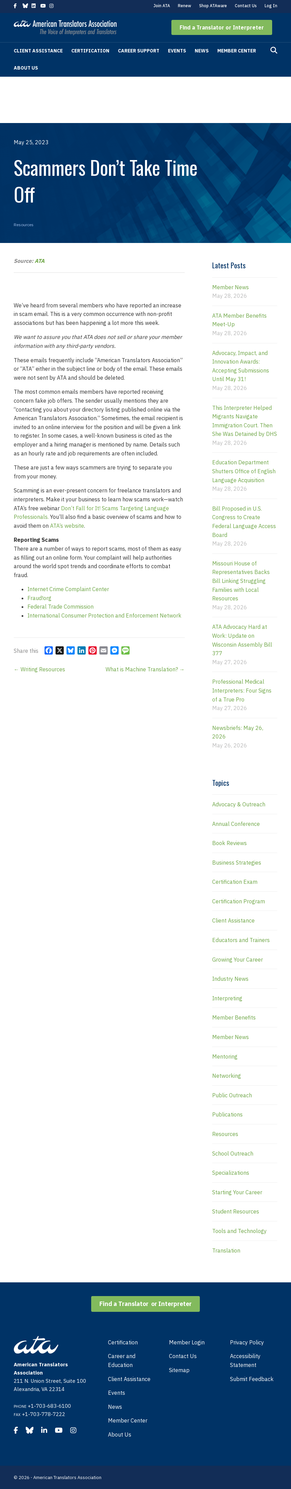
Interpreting (227, 998)
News (202, 51)
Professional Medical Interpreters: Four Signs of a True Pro (241, 690)
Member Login (187, 1342)
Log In (271, 5)
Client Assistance (38, 51)
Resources (24, 224)
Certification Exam (234, 881)
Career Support (138, 51)
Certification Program (238, 901)
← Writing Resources (39, 669)
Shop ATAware (213, 5)
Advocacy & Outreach (238, 804)
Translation (226, 1250)
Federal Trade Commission (60, 606)
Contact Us (246, 5)
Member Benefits (234, 1017)
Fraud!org (39, 598)
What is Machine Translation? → (145, 669)
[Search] (273, 50)
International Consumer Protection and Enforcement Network (104, 615)
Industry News (230, 978)
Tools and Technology (239, 1231)
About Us (26, 68)
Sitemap (179, 1370)
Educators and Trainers (241, 940)
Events (177, 51)
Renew (184, 5)
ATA (40, 260)
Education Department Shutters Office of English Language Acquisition (244, 471)
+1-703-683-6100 (49, 1406)
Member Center (236, 51)
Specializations (230, 1172)
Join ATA (162, 5)
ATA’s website (67, 525)
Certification (90, 51)
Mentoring (225, 1056)
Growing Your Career (237, 959)
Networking (226, 1075)
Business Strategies (236, 862)
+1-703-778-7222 (43, 1414)
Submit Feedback (252, 1379)
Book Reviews (229, 843)
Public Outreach (232, 1095)
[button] (221, 27)
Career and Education (121, 1360)
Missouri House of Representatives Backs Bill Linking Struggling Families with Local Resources (241, 581)
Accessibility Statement (245, 1360)
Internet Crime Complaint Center (68, 589)
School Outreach (232, 1153)
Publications (227, 1114)
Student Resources (235, 1211)
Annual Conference (236, 823)
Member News (230, 287)
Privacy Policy (247, 1342)
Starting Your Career (237, 1192)
